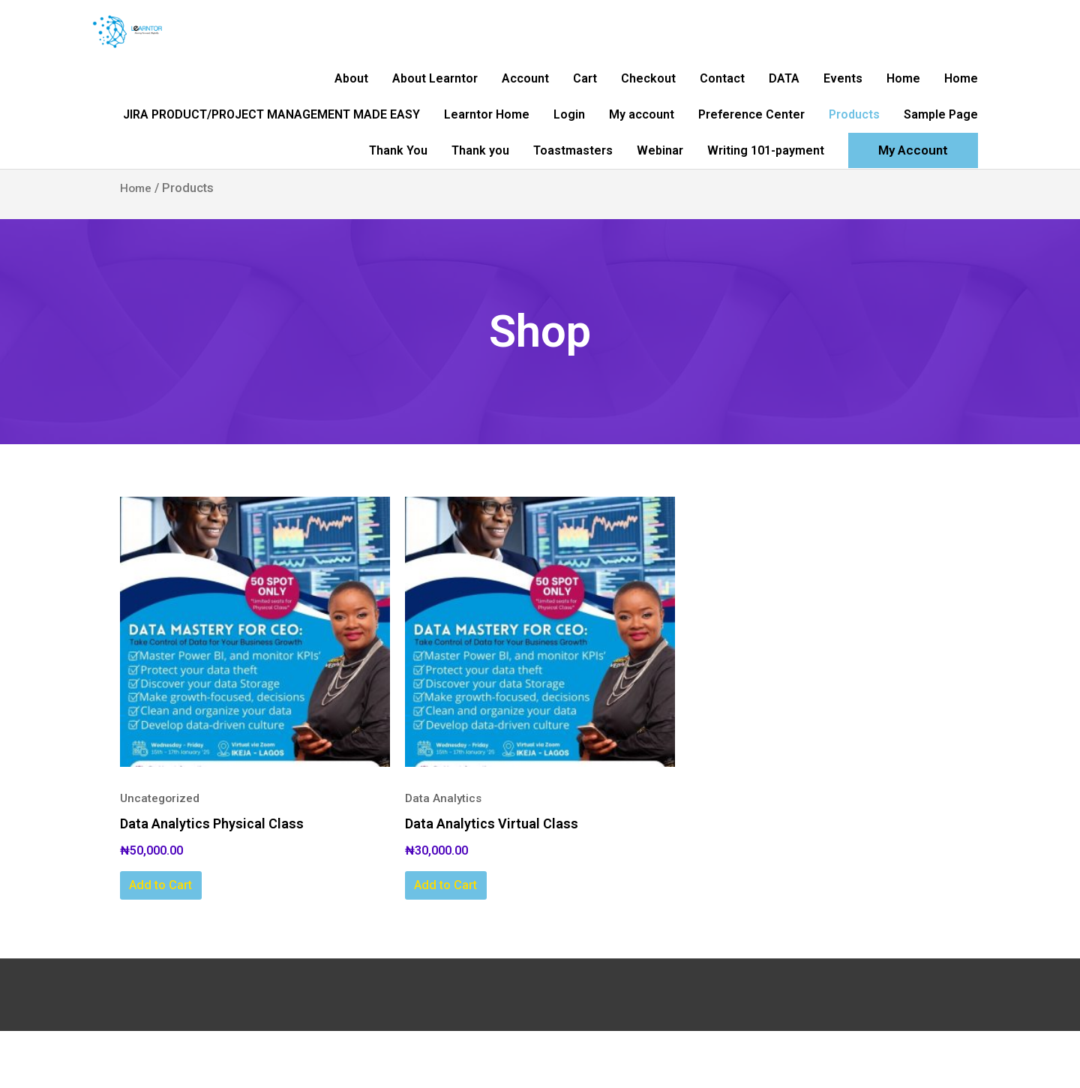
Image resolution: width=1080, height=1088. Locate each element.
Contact (722, 99)
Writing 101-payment (765, 195)
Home (903, 99)
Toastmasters (573, 195)
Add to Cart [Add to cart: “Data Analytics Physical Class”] (185, 939)
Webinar (660, 195)
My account (641, 147)
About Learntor (435, 99)
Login (569, 147)
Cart (585, 99)
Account (525, 99)
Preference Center (751, 147)
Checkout (648, 99)
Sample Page (941, 147)
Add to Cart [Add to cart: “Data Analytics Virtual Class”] (470, 939)
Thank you (480, 195)
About (351, 99)
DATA (784, 99)
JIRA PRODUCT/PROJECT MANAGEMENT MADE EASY (271, 147)
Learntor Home (487, 147)
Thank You (398, 195)
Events (843, 99)
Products (854, 147)
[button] (913, 195)
